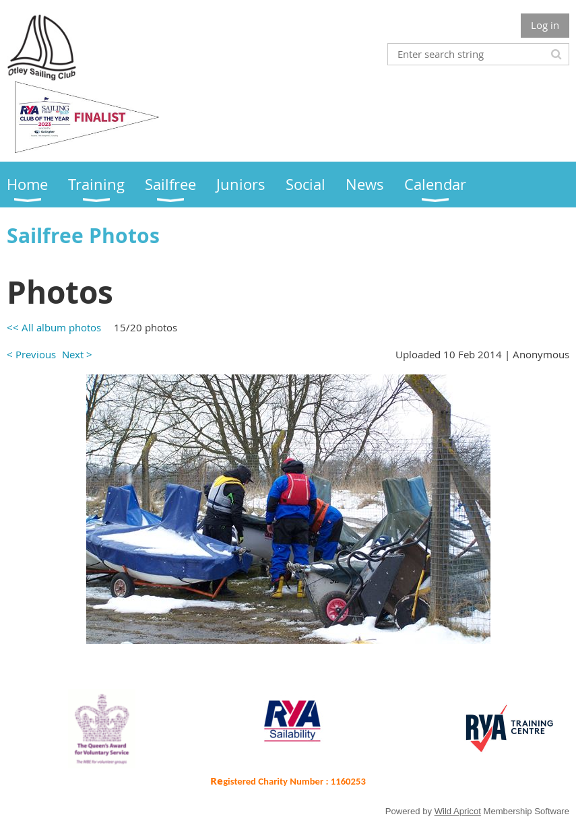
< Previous (31, 354)
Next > (77, 354)
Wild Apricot (458, 811)
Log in (545, 25)
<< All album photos (54, 327)
